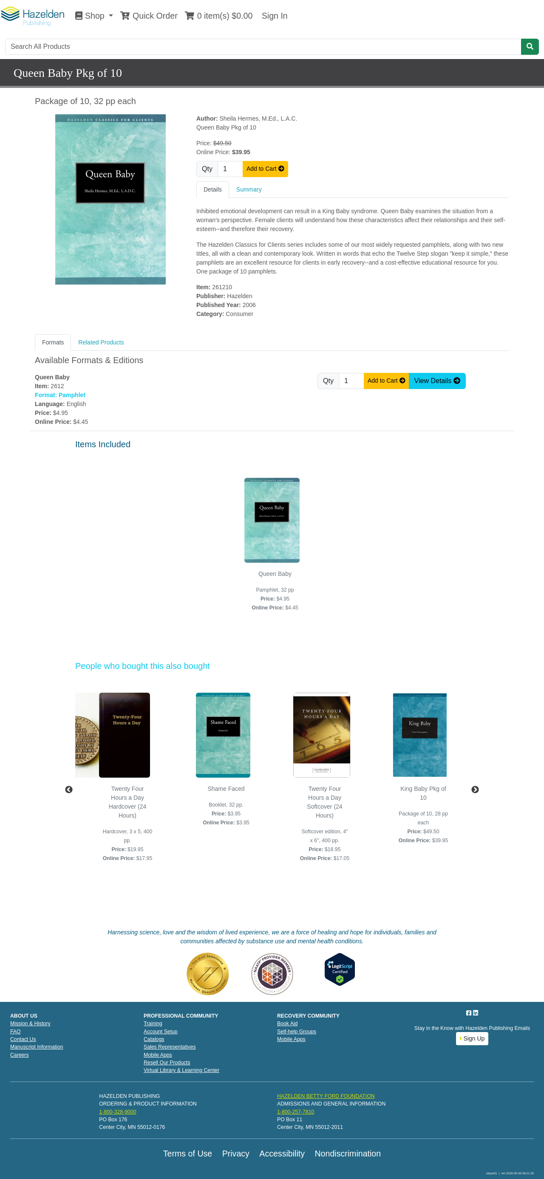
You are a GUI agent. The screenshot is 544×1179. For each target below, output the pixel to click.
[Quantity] (230, 169)
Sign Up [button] (472, 1038)
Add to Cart (265, 168)
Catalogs (154, 1039)
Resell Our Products (167, 1063)
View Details (437, 380)
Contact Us (23, 1039)
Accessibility (282, 1153)
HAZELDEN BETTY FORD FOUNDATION (326, 1096)
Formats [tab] (53, 342)
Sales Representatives (170, 1047)
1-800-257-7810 (295, 1112)
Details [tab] (213, 189)
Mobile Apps (158, 1055)
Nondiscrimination (347, 1153)
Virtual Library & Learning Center (181, 1070)
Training (153, 1024)
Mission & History (30, 1024)
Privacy (235, 1153)
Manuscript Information (36, 1047)
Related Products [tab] (101, 342)
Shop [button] (91, 15)
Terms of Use (187, 1153)
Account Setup (161, 1032)
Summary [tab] (249, 189)
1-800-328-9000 (117, 1112)
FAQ (15, 1032)
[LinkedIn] (475, 1013)
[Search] (263, 47)
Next (475, 790)
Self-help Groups (296, 1032)
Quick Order (149, 15)
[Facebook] (469, 1013)
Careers (19, 1055)
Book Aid (287, 1024)
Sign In (273, 15)
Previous (69, 790)
